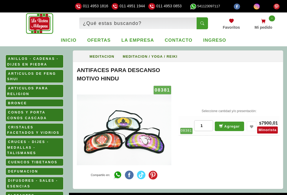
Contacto (179, 40)
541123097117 (205, 6)
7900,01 (269, 123)
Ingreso (214, 40)
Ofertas (99, 40)
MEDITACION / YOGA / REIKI (150, 56)
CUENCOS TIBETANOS (33, 162)
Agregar (229, 126)
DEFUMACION (23, 171)
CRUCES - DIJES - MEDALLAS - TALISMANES (28, 147)
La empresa (137, 40)
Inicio (69, 40)
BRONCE (17, 103)
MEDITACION (102, 56)
